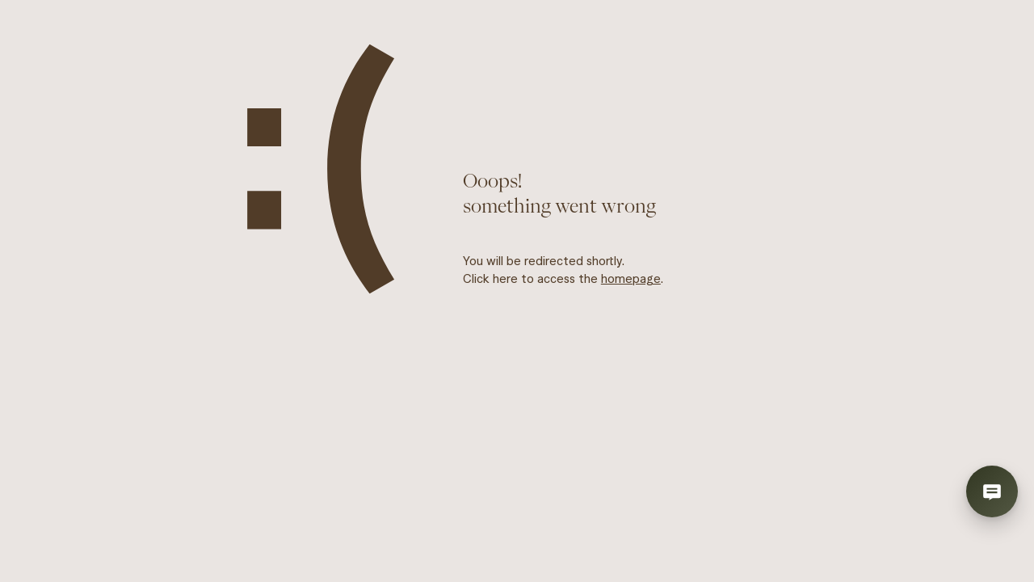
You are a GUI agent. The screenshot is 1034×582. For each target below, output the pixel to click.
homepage (631, 278)
